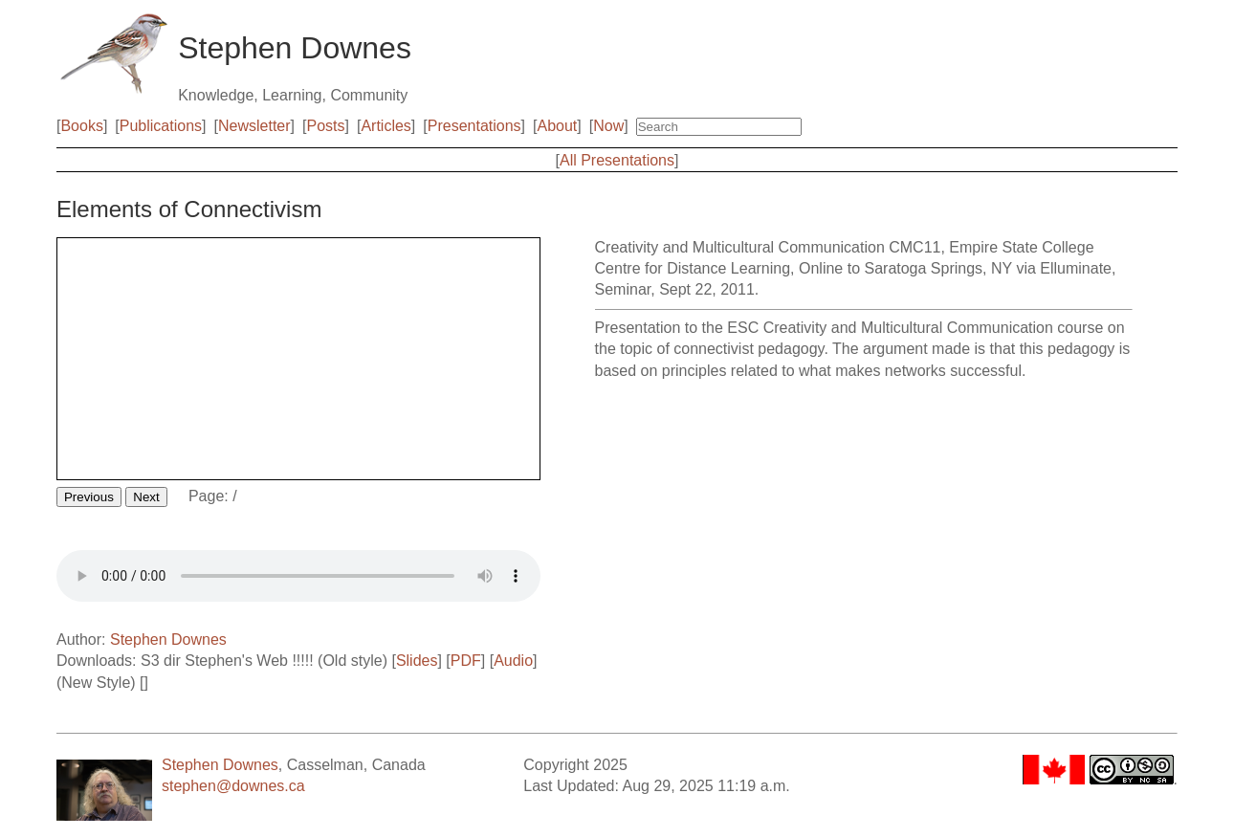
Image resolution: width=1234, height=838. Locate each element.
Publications (161, 126)
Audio (513, 660)
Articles (385, 126)
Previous (89, 497)
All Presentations (617, 160)
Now (608, 126)
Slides (417, 660)
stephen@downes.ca (233, 786)
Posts (325, 126)
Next (146, 497)
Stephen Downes (168, 639)
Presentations (474, 126)
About (557, 126)
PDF (466, 660)
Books (81, 126)
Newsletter (254, 126)
